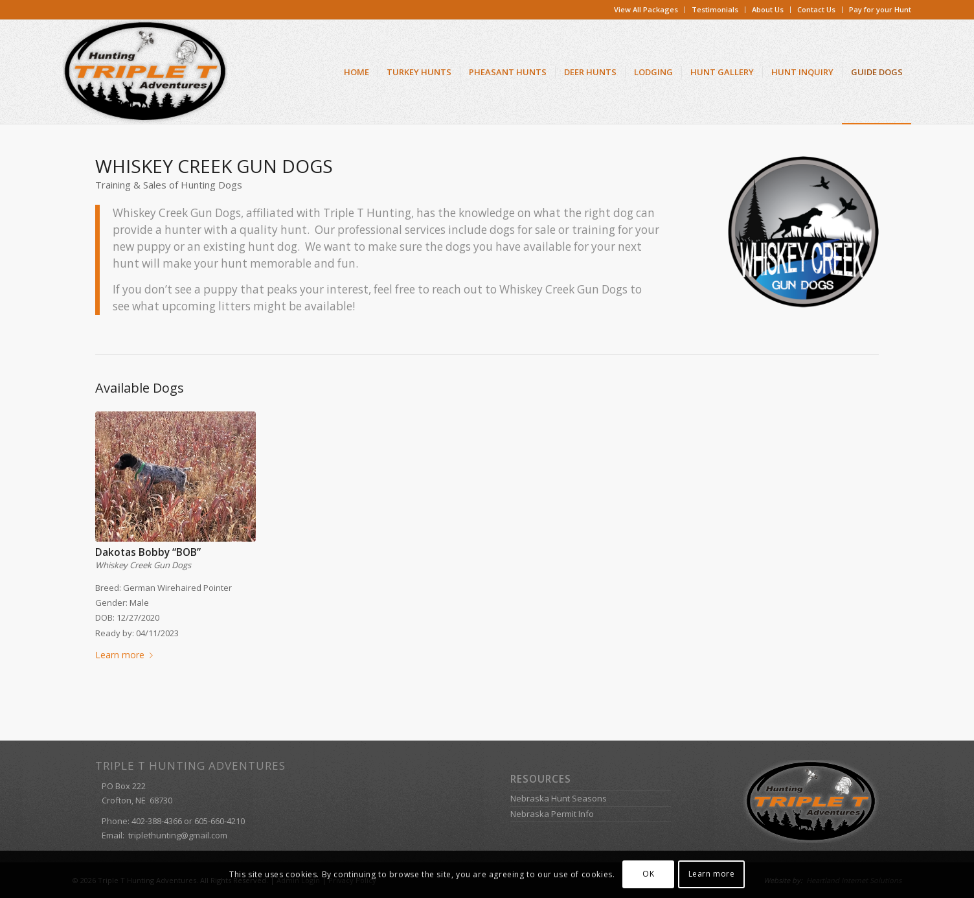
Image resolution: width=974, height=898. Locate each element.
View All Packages (646, 9)
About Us (768, 9)
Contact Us (816, 9)
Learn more (126, 655)
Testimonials (715, 9)
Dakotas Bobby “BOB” (148, 552)
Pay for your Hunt (880, 9)
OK (648, 873)
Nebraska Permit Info (552, 814)
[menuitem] (646, 9)
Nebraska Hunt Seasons (558, 798)
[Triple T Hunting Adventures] (145, 72)
